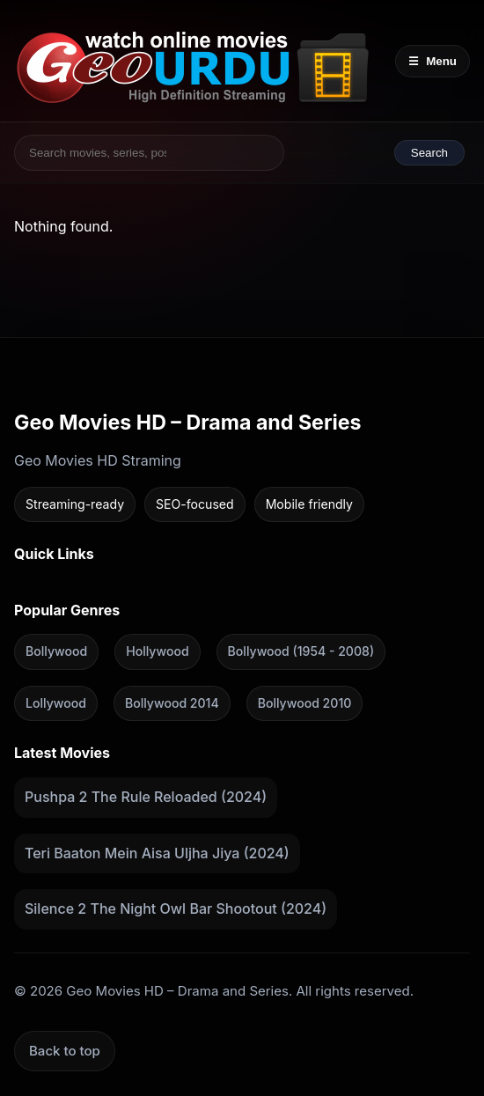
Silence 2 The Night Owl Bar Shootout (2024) (175, 908)
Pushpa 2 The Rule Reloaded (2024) (146, 796)
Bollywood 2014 (172, 702)
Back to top (64, 1050)
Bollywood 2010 (305, 702)
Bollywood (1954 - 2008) (301, 651)
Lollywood (56, 702)
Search (429, 152)
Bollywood (56, 651)
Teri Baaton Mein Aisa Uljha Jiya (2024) (157, 852)
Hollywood (157, 651)
